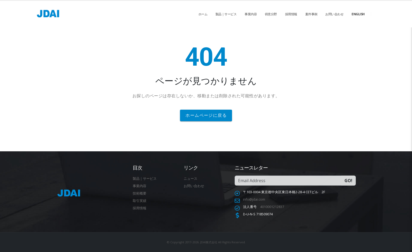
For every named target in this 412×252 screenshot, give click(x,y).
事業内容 (251, 14)
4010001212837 (272, 207)
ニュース (190, 178)
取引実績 (139, 200)
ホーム (203, 14)
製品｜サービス (226, 14)
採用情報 (291, 14)
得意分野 (271, 14)
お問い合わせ (334, 14)
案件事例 (311, 14)
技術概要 (139, 193)
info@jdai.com (254, 199)
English (358, 14)
